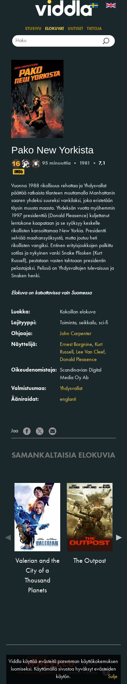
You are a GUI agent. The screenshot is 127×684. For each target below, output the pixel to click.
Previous (9, 537)
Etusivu (33, 29)
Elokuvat (54, 29)
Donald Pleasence (78, 359)
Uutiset (75, 29)
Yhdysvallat (71, 388)
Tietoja (94, 29)
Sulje (112, 676)
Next (117, 537)
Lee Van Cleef (90, 352)
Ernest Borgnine (76, 344)
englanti (68, 399)
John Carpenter (75, 333)
